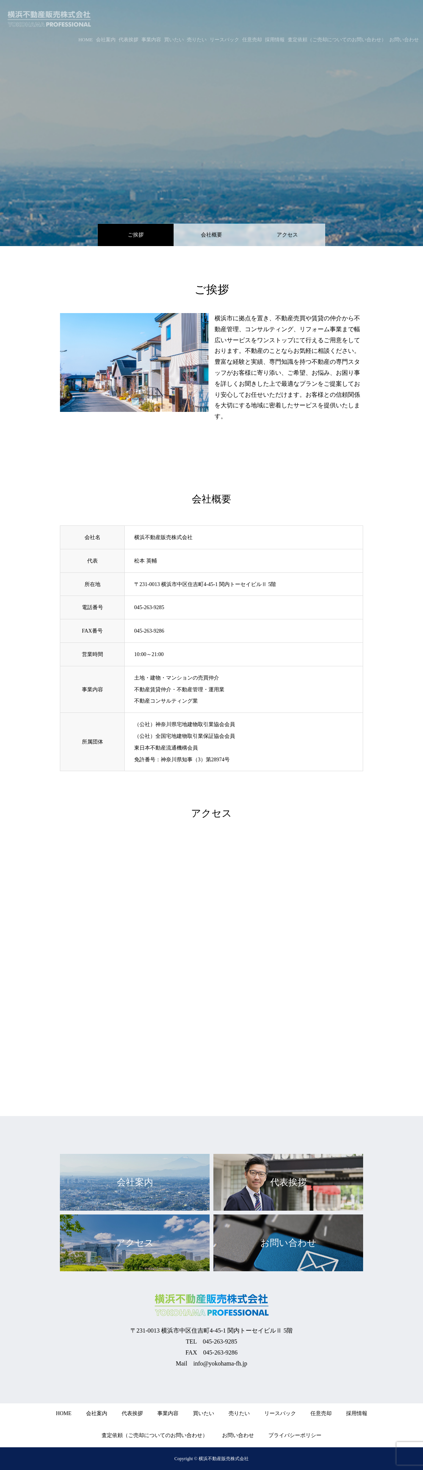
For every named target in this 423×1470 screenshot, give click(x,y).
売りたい (239, 1413)
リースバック (280, 1413)
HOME (63, 1413)
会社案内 (96, 1413)
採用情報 (356, 1413)
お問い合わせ (238, 1435)
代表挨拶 (132, 1413)
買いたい (203, 1413)
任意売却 (321, 1413)
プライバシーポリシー (294, 1435)
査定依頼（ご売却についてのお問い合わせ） (155, 1435)
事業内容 (168, 1413)
